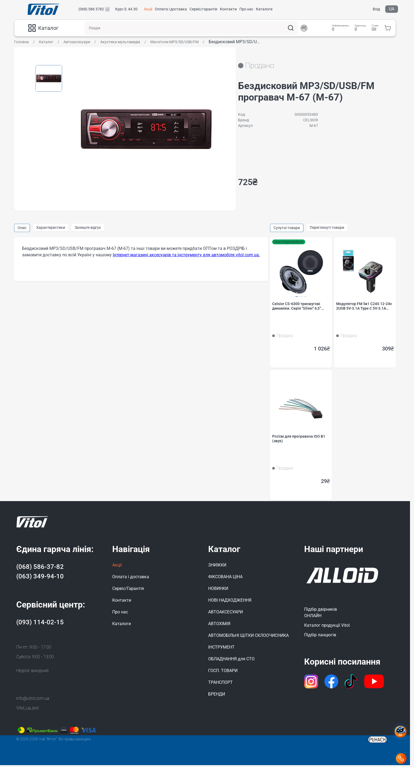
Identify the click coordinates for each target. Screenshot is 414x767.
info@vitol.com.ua (32, 700)
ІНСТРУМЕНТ (221, 649)
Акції (148, 9)
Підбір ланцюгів (320, 636)
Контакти (228, 9)
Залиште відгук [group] (88, 227)
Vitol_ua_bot (27, 709)
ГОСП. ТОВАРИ (223, 672)
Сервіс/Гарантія (128, 590)
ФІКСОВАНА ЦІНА (225, 578)
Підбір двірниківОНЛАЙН (320, 614)
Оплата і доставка (171, 9)
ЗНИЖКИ (217, 566)
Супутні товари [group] (287, 228)
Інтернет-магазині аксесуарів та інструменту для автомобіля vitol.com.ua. (186, 254)
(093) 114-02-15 (40, 624)
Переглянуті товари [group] (327, 227)
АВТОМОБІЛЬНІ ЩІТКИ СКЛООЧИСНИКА (248, 637)
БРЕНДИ (216, 695)
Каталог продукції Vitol (327, 627)
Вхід (376, 9)
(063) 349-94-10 (40, 578)
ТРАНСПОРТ (220, 684)
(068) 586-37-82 (40, 568)
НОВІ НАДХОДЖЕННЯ (229, 602)
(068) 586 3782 (91, 9)
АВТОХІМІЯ (219, 625)
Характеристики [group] (50, 227)
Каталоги (264, 9)
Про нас (246, 9)
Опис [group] (22, 228)
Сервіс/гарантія (203, 9)
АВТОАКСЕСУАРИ (225, 613)
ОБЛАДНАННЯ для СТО (231, 660)
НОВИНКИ (218, 590)
